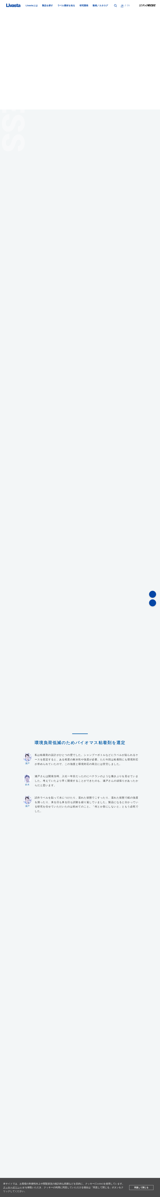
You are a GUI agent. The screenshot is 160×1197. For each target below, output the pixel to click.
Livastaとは (32, 5)
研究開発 (84, 5)
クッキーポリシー (12, 1187)
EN (128, 5)
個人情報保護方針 (57, 1173)
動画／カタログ (100, 5)
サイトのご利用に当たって (81, 1173)
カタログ (123, 1166)
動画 (114, 1166)
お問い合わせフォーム (80, 1075)
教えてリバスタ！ (87, 1166)
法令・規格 (103, 1166)
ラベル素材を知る (66, 5)
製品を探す (47, 5)
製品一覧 (37, 1166)
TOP (5, 1155)
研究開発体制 (18, 1155)
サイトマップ (102, 1173)
